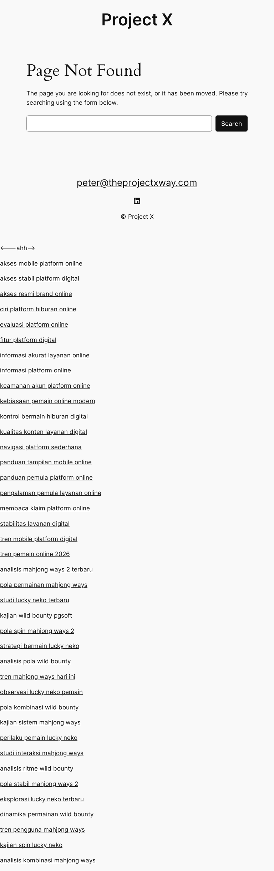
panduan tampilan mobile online (46, 462)
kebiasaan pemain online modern (47, 401)
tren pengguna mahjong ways (42, 829)
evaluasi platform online (34, 324)
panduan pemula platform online (46, 477)
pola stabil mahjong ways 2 (39, 783)
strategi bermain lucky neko (39, 645)
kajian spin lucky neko (31, 844)
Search (231, 123)
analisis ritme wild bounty (36, 768)
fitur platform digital (28, 339)
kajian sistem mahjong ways (40, 722)
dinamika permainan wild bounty (46, 814)
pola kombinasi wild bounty (39, 707)
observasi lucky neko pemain (41, 692)
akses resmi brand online (36, 293)
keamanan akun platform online (45, 385)
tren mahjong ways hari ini (37, 676)
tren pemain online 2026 (35, 554)
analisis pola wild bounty (35, 661)
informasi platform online (35, 370)
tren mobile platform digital (38, 539)
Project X (137, 19)
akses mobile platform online (41, 263)
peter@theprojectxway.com (137, 182)
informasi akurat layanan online (45, 355)
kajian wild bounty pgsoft (36, 615)
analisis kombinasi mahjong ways (48, 860)
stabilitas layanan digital (35, 523)
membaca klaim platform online (45, 508)
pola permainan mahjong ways (43, 584)
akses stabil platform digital (39, 278)
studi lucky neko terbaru (34, 600)
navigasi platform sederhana (41, 447)
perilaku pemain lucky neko (38, 737)
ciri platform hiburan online (38, 309)
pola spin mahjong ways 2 (37, 630)
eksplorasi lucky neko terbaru (42, 799)
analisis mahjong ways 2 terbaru (46, 569)
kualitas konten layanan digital (43, 431)
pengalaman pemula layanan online (50, 492)
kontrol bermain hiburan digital (44, 416)
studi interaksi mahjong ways (41, 753)
